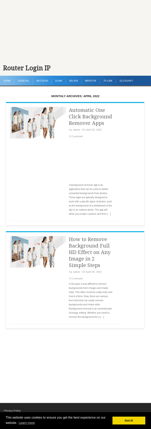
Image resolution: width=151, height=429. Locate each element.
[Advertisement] (75, 29)
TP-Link (107, 80)
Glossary (126, 80)
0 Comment (76, 136)
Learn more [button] (27, 422)
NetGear (42, 80)
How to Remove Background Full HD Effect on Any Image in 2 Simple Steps (89, 252)
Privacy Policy (12, 410)
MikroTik (90, 80)
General (23, 80)
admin (76, 129)
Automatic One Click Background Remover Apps (90, 116)
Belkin (73, 80)
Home (7, 80)
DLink (58, 80)
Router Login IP (26, 68)
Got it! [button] (129, 420)
